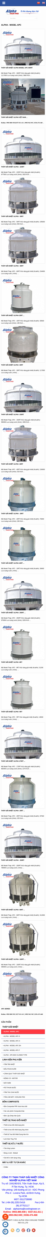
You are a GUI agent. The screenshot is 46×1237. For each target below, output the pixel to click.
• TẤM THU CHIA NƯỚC (11, 1092)
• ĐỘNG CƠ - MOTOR (10, 1078)
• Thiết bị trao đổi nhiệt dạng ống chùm (15, 1130)
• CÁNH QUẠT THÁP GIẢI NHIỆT (14, 1074)
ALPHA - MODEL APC (11, 25)
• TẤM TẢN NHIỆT (9, 1064)
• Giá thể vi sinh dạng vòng (12, 1158)
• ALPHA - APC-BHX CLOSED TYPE (15, 1055)
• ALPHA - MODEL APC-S (11, 1036)
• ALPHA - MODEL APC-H (11, 1041)
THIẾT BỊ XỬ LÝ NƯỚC (12, 1144)
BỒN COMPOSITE (10, 1102)
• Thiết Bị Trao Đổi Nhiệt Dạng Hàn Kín (15, 1134)
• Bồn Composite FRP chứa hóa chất (15, 1106)
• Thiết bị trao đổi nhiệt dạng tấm (13, 1125)
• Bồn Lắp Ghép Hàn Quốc (11, 1116)
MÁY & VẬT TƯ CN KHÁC (14, 1162)
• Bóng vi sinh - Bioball (10, 1153)
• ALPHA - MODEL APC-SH (12, 1045)
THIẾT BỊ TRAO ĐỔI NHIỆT (14, 1120)
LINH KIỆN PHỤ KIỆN (12, 1060)
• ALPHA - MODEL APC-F (11, 1050)
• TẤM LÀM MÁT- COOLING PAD (14, 1097)
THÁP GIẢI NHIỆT (10, 1027)
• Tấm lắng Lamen (9, 1148)
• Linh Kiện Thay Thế (10, 1139)
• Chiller (5, 1167)
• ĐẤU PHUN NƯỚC (9, 1069)
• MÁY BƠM (7, 1083)
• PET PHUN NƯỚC (9, 1088)
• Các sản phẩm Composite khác (13, 1111)
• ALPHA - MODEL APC (11, 1031)
